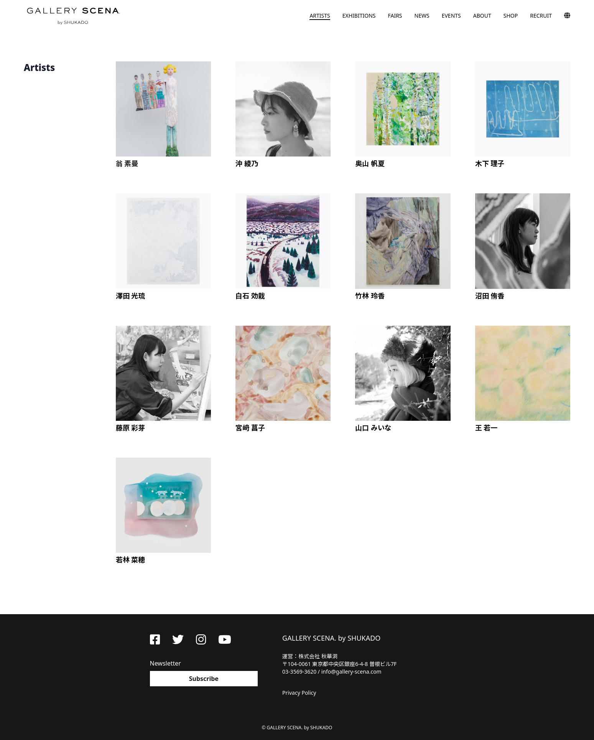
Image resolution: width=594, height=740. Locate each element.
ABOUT (482, 15)
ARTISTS (319, 15)
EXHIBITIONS (359, 15)
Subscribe (204, 678)
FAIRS (395, 15)
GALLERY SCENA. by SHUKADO (73, 15)
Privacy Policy (299, 692)
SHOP (511, 15)
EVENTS (451, 15)
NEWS (422, 15)
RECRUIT (541, 15)
